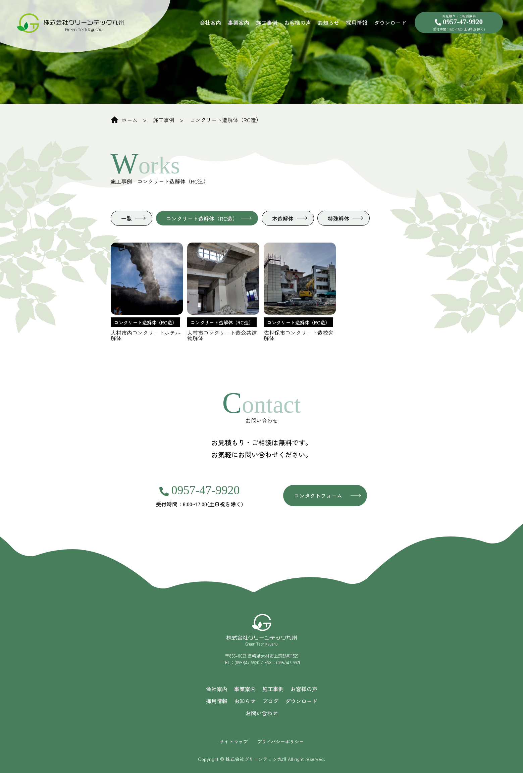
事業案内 (238, 22)
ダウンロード (390, 22)
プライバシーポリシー (280, 741)
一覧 (126, 218)
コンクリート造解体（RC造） (225, 120)
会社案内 (210, 22)
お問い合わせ (262, 713)
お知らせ (328, 22)
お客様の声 (297, 22)
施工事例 (266, 22)
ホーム (124, 120)
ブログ (270, 701)
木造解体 (283, 218)
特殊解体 (338, 218)
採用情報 (356, 22)
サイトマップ (233, 741)
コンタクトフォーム (318, 496)
